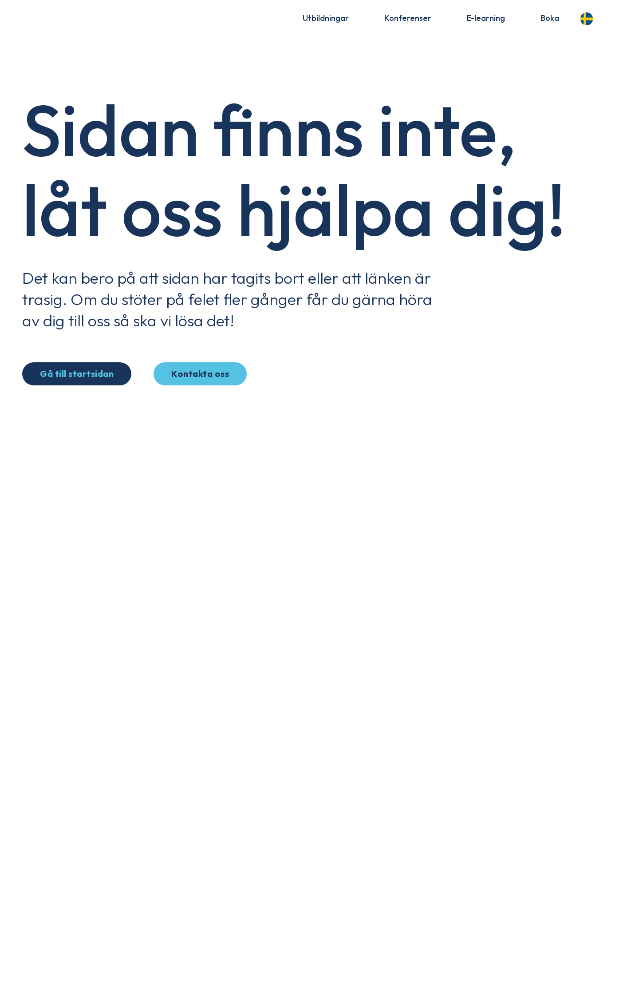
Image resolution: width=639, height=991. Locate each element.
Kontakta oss (200, 373)
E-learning (486, 18)
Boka (549, 18)
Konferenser (407, 18)
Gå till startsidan (77, 373)
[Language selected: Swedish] (589, 17)
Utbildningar (326, 18)
